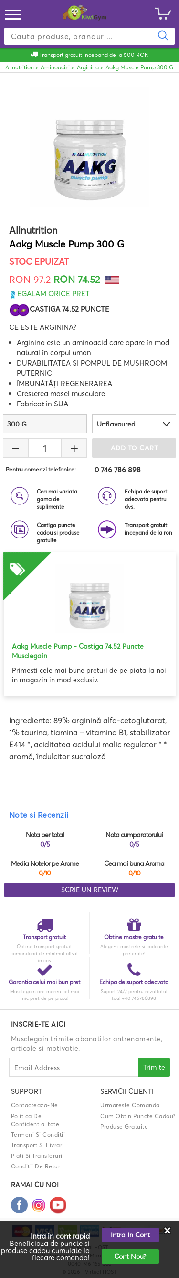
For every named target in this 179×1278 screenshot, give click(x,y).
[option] (90, 618)
